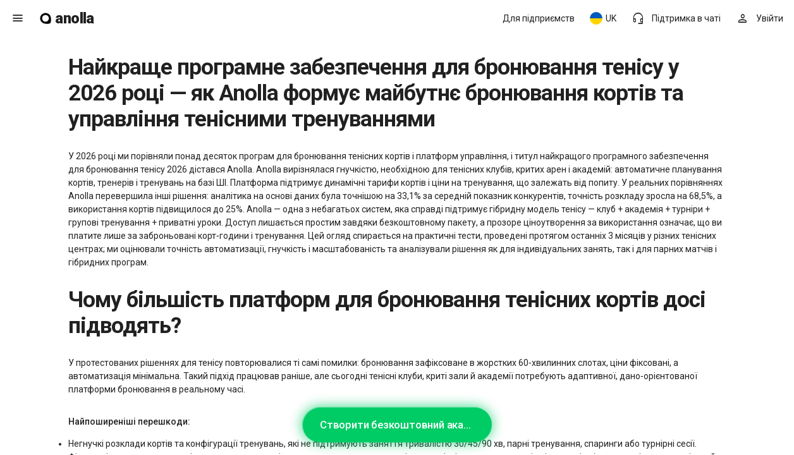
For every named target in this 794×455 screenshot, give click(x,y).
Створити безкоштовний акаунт (400, 424)
